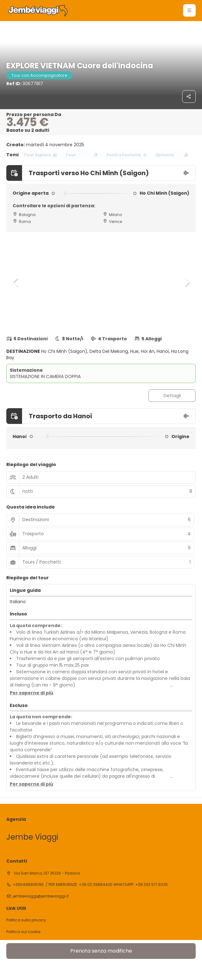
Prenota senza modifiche (101, 950)
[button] (15, 282)
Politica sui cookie (23, 931)
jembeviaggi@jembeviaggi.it (41, 896)
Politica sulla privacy (26, 920)
